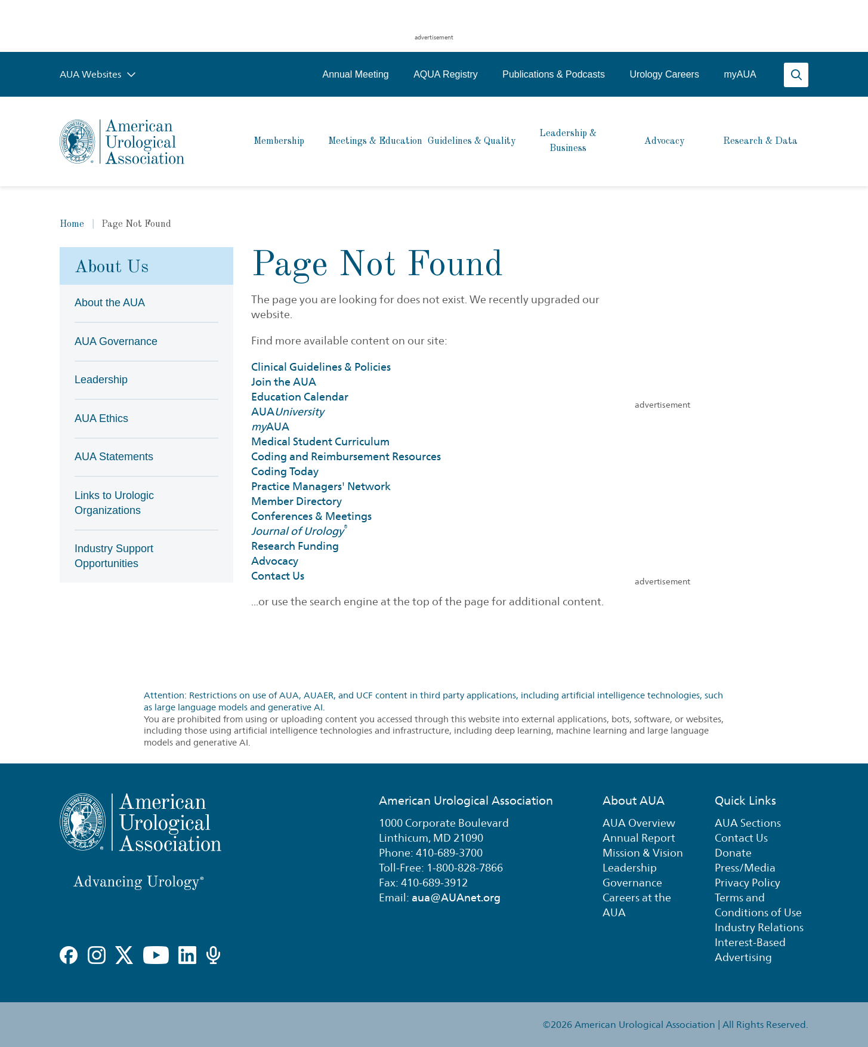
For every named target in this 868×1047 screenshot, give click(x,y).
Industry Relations (759, 927)
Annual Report (639, 838)
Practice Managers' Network (321, 486)
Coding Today (285, 471)
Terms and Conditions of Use (758, 905)
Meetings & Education (375, 141)
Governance (632, 882)
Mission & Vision (643, 852)
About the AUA (110, 303)
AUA (287, 411)
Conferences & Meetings (311, 516)
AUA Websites (98, 74)
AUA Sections (748, 823)
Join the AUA (283, 381)
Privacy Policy (747, 882)
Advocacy (664, 141)
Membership (279, 141)
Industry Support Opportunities (114, 556)
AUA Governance (116, 341)
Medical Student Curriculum (320, 441)
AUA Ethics (101, 418)
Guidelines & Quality (471, 141)
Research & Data (760, 141)
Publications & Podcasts (553, 74)
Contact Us (277, 575)
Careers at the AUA (637, 905)
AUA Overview (639, 823)
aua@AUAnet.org (456, 897)
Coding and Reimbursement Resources (346, 456)
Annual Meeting (355, 74)
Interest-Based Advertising (750, 949)
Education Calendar (299, 396)
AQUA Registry (445, 74)
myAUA (740, 74)
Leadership (101, 380)
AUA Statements (114, 457)
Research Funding (295, 546)
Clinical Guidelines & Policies (321, 367)
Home (72, 224)
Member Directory (296, 501)
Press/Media (745, 867)
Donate (733, 852)
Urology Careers (664, 74)
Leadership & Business (568, 141)
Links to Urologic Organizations (114, 502)
